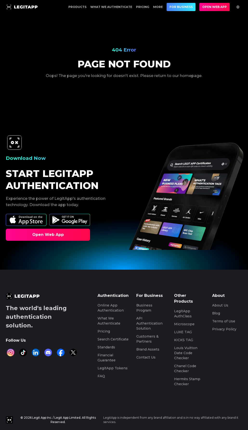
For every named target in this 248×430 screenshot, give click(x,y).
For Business (181, 7)
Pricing (142, 7)
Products (77, 7)
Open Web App (214, 7)
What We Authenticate (111, 7)
